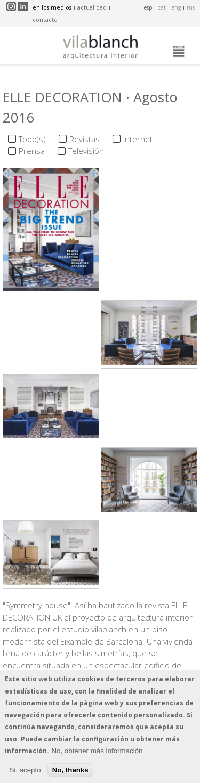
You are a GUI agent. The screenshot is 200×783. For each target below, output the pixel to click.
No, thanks (70, 774)
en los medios (52, 7)
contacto (45, 19)
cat (162, 7)
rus (191, 7)
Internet (138, 139)
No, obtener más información (96, 755)
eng (176, 7)
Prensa (32, 150)
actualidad (92, 7)
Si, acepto (25, 774)
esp (148, 7)
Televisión (86, 150)
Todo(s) (32, 139)
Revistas (84, 139)
